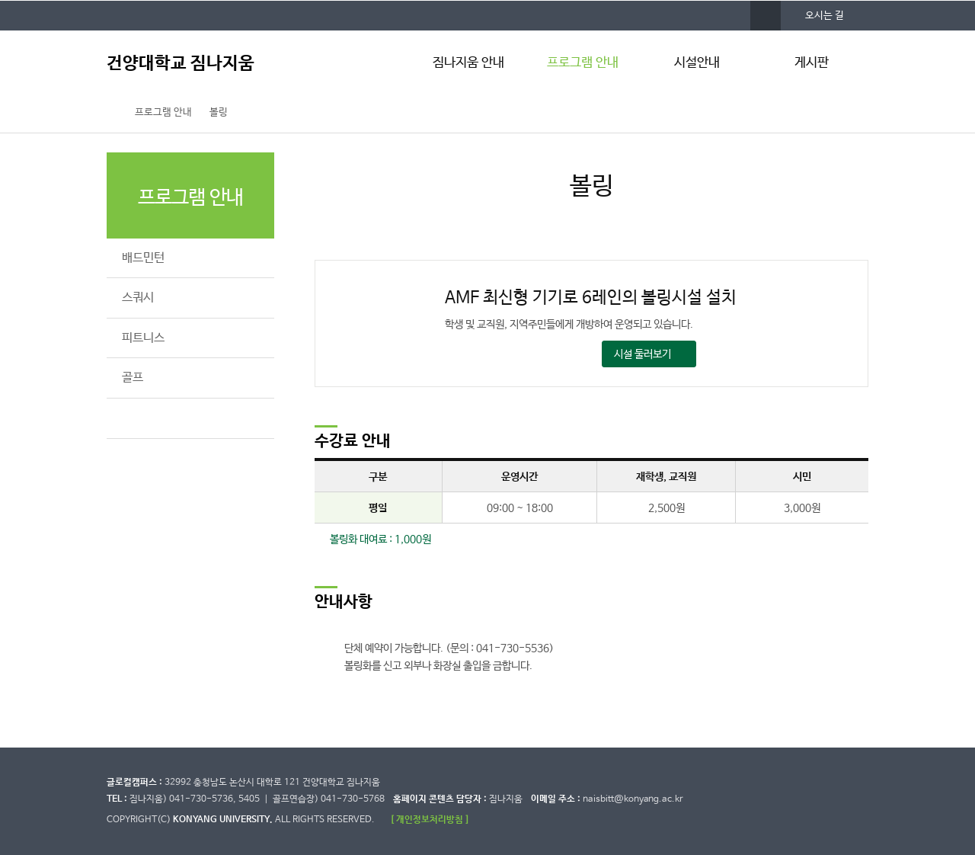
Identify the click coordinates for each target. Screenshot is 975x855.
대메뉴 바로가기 (0, 0)
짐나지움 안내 (468, 63)
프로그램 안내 (583, 63)
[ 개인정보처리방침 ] (429, 820)
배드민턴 (143, 258)
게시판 (811, 63)
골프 (132, 377)
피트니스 (143, 338)
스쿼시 (138, 297)
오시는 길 (824, 15)
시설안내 (697, 63)
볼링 (218, 112)
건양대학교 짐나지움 (180, 63)
